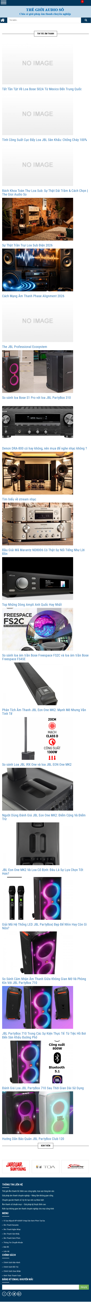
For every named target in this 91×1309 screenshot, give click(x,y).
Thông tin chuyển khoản (13, 1242)
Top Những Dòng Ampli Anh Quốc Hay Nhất (32, 605)
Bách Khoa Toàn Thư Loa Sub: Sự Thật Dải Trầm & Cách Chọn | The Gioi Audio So (45, 192)
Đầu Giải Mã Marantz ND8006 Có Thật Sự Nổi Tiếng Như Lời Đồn (43, 552)
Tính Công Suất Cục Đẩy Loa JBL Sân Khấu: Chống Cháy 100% (44, 140)
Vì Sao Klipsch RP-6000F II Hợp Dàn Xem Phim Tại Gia (24, 1220)
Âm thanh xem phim (12, 1238)
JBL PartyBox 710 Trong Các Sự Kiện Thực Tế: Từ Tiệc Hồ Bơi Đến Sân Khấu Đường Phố (44, 1035)
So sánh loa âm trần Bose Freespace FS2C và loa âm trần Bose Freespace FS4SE (45, 657)
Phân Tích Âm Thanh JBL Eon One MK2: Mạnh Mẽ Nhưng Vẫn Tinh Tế (44, 712)
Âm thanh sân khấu (11, 1234)
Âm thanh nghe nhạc (12, 1229)
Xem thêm (45, 1146)
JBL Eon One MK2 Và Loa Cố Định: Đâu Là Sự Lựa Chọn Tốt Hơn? (42, 872)
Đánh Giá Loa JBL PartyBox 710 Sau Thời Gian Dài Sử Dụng (43, 1088)
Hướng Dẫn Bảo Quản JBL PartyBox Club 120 (33, 1139)
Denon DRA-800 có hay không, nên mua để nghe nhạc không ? (44, 448)
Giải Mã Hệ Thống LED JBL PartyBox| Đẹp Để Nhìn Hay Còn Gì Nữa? (44, 926)
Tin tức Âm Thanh (45, 33)
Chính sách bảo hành (12, 1262)
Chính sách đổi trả (11, 1267)
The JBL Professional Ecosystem (24, 347)
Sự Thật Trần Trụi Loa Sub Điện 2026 (27, 245)
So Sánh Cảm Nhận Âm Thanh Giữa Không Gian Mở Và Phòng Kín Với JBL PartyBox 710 (44, 981)
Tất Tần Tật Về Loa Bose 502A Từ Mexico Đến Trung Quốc (42, 89)
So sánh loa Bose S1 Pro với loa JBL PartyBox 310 (36, 398)
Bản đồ (6, 1247)
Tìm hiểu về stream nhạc (19, 499)
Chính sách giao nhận (12, 1271)
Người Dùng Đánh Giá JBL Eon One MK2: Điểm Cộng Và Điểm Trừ (44, 817)
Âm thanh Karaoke (11, 1225)
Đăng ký (84, 1287)
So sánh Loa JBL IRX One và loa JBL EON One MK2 (37, 765)
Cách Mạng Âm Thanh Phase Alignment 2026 (33, 296)
